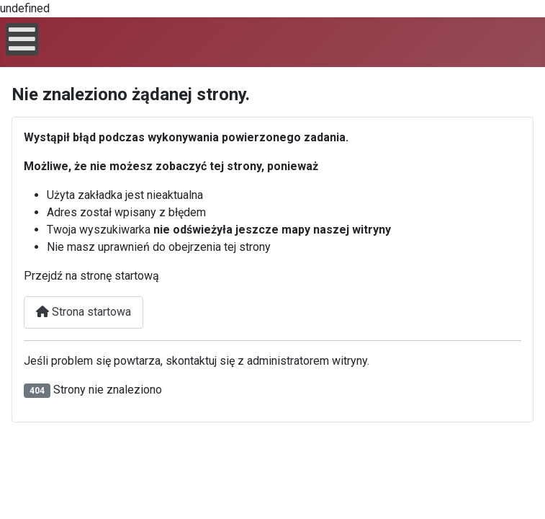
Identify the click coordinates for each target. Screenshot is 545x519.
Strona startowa (83, 312)
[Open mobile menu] (22, 39)
